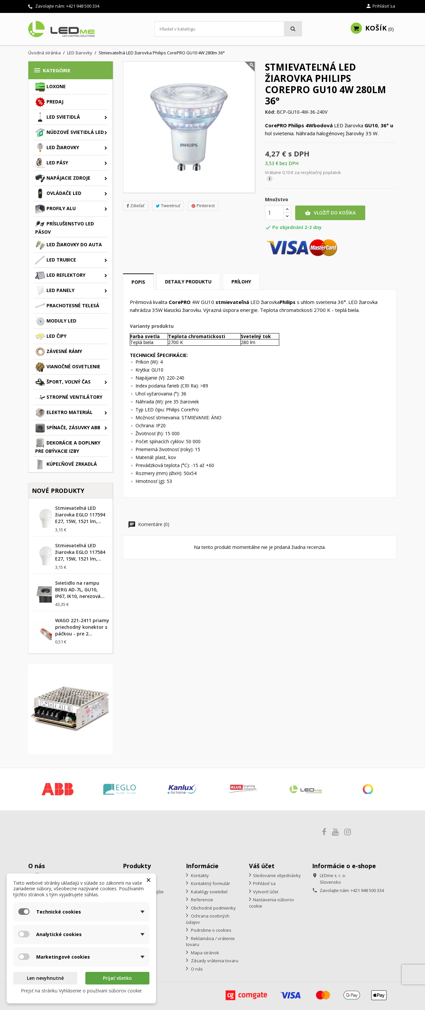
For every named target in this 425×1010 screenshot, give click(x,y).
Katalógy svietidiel (208, 892)
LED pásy (51, 163)
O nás (196, 969)
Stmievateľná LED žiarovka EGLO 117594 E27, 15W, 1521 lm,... (80, 514)
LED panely (54, 291)
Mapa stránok (204, 953)
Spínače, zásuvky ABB (67, 428)
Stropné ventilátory (68, 397)
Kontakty (199, 875)
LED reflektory (60, 275)
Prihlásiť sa (264, 883)
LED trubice (55, 260)
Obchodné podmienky (213, 908)
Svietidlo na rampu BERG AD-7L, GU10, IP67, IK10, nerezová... (80, 589)
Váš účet (262, 866)
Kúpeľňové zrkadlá (66, 464)
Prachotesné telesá (67, 306)
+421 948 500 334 (82, 6)
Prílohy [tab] (241, 281)
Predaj (49, 102)
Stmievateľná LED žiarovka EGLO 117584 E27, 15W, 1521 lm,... (80, 552)
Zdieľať (135, 205)
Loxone (50, 87)
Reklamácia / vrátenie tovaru (210, 941)
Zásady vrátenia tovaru (214, 961)
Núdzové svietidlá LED (69, 133)
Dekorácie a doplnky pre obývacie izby (67, 446)
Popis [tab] (138, 282)
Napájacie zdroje (62, 178)
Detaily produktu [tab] (188, 281)
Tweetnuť (168, 205)
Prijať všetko (117, 978)
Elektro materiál (64, 413)
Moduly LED (55, 321)
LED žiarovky (57, 148)
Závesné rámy (58, 352)
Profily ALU (55, 209)
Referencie (201, 900)
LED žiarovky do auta (68, 245)
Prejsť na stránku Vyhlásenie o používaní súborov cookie (81, 990)
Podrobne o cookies (210, 930)
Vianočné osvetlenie (67, 367)
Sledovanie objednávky (277, 875)
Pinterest (203, 205)
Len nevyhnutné (45, 978)
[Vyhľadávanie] (228, 28)
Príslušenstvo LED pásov (64, 227)
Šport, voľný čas (63, 382)
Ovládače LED (58, 194)
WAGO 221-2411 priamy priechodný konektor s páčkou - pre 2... (82, 627)
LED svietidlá (57, 117)
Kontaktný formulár (210, 883)
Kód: (270, 112)
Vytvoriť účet (265, 892)
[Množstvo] (274, 213)
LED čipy (50, 336)
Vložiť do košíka (330, 212)
